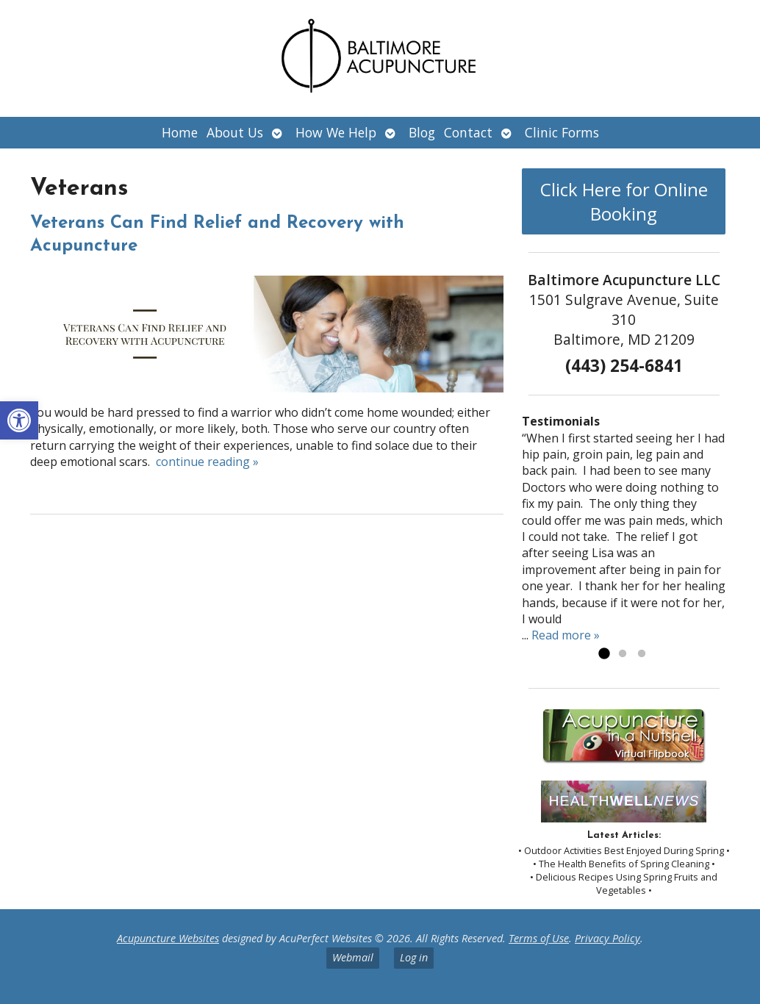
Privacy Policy (607, 938)
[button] (19, 420)
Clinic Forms (562, 132)
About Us (235, 132)
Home (180, 132)
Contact (468, 132)
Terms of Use (539, 938)
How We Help (335, 132)
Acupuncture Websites (168, 938)
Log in (414, 957)
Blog (422, 132)
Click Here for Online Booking (624, 201)
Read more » (565, 635)
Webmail (352, 957)
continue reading (207, 461)
